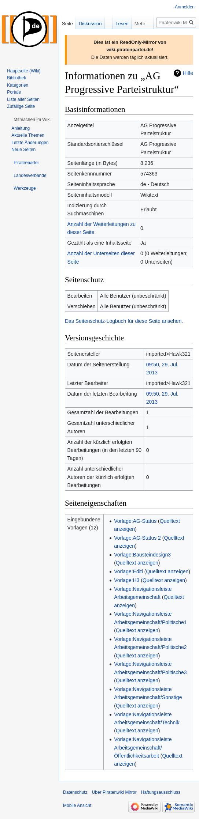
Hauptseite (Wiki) (23, 70)
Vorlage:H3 (126, 580)
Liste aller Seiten (23, 99)
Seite (67, 23)
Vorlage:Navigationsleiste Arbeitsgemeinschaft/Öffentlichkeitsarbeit (143, 747)
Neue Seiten (23, 149)
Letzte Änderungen (29, 142)
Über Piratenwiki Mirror (114, 792)
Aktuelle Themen (27, 135)
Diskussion (90, 23)
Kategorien (17, 85)
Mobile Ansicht (77, 805)
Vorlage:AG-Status (135, 521)
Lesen (115, 23)
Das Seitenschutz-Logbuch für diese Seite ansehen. (124, 321)
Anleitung (20, 128)
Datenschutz (75, 792)
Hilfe (188, 73)
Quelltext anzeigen (137, 563)
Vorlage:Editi (128, 571)
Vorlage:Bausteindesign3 (142, 555)
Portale (14, 92)
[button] (32, 119)
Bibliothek (16, 77)
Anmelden (185, 7)
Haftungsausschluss (160, 792)
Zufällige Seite (21, 106)
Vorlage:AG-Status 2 (137, 538)
